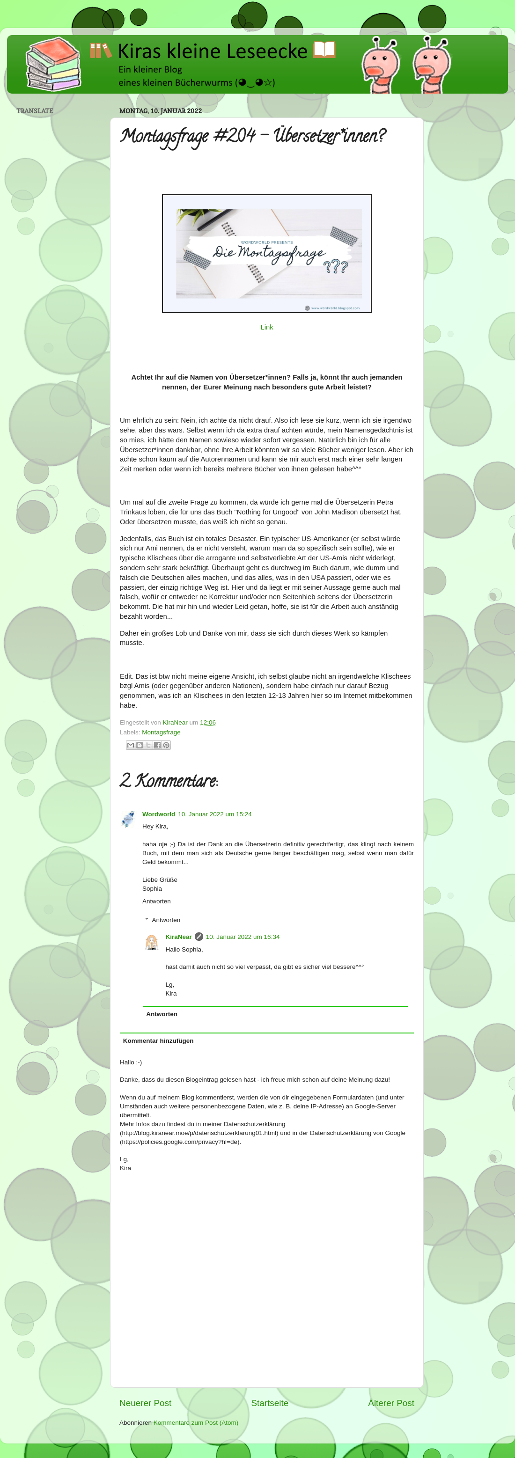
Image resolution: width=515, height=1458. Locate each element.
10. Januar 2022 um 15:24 (215, 814)
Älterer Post (391, 1403)
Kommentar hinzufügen (158, 1040)
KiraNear (179, 936)
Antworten (156, 901)
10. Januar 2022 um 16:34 (243, 936)
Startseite (269, 1403)
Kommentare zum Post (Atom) (196, 1422)
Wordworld (158, 814)
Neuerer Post (145, 1403)
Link (266, 327)
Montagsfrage (161, 732)
